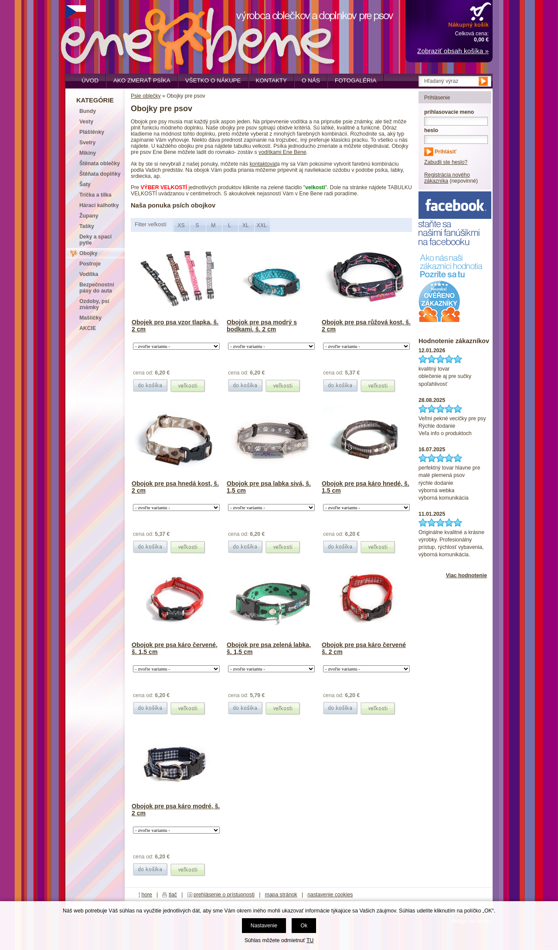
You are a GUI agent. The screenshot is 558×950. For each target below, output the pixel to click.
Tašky (86, 226)
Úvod (90, 80)
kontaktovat (263, 164)
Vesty (86, 122)
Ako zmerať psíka (141, 80)
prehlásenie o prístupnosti (224, 895)
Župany (89, 216)
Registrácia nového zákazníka (447, 178)
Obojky (88, 253)
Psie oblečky (146, 96)
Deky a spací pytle (95, 240)
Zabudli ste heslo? (445, 162)
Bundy (87, 111)
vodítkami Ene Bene (282, 152)
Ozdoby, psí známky (94, 304)
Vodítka (88, 274)
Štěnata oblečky (99, 163)
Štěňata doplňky (100, 174)
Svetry (87, 143)
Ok (303, 926)
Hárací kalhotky (99, 205)
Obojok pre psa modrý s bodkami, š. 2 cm (262, 326)
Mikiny (87, 153)
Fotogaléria (355, 80)
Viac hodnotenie (466, 575)
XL (245, 225)
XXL (262, 225)
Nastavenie (264, 926)
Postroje (90, 264)
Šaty (85, 184)
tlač (173, 895)
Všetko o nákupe (213, 80)
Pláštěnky (91, 132)
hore (146, 895)
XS (180, 225)
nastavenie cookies (330, 895)
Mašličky (90, 318)
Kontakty (271, 80)
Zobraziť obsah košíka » (453, 50)
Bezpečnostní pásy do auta (96, 288)
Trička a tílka (95, 195)
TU (309, 940)
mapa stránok (281, 895)
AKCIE (87, 328)
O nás (311, 80)
